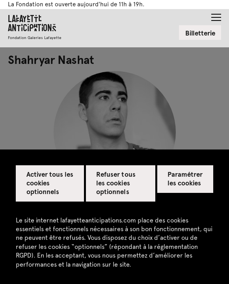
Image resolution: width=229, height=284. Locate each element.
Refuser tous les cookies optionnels (115, 182)
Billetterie (200, 32)
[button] (216, 15)
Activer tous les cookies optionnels (50, 182)
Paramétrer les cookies (185, 178)
